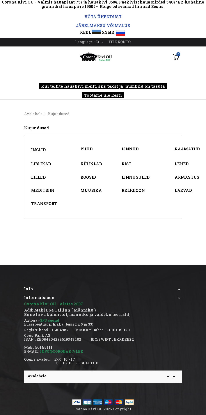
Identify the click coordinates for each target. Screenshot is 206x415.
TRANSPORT (44, 203)
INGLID (38, 149)
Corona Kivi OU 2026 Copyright (103, 409)
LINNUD (130, 148)
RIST (126, 163)
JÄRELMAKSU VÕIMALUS (103, 25)
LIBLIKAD (41, 163)
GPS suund (49, 320)
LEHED (182, 163)
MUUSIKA (91, 190)
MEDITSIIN (43, 190)
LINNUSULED (136, 177)
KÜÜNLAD (91, 163)
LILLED (38, 177)
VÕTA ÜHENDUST (103, 16)
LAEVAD (183, 190)
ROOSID (88, 177)
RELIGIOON (133, 190)
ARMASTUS (187, 177)
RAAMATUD (187, 148)
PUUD (86, 148)
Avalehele (37, 376)
